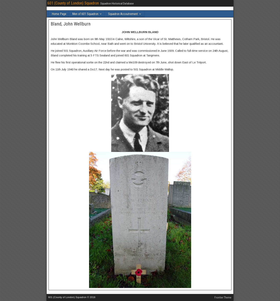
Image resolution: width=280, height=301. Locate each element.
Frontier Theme (222, 297)
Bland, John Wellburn (71, 24)
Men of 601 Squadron (85, 14)
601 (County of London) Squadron (73, 3)
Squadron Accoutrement (123, 14)
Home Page (59, 14)
